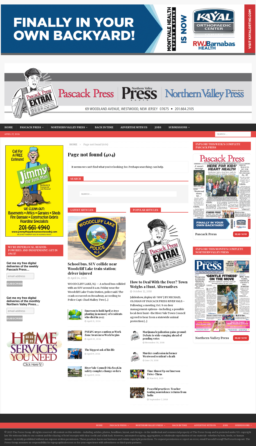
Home (8, 127)
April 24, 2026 (79, 278)
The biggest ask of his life (100, 349)
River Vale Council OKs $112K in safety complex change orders (103, 369)
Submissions (178, 127)
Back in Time (104, 127)
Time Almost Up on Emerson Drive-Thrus (163, 372)
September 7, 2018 (159, 399)
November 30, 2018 (154, 342)
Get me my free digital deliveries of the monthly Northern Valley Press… (23, 301)
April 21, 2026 (94, 321)
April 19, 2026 (93, 354)
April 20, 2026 (94, 339)
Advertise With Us (134, 127)
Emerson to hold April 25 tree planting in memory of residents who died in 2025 (103, 314)
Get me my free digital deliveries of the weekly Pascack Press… (22, 266)
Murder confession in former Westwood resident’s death (160, 354)
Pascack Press (30, 127)
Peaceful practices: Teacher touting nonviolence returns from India (166, 392)
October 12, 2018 (142, 291)
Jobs (158, 127)
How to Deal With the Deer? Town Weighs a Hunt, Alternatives (159, 284)
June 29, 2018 (151, 360)
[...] (106, 299)
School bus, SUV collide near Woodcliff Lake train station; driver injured (92, 268)
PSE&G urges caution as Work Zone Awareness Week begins (103, 333)
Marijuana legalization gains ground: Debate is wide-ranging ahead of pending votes (164, 335)
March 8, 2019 (156, 378)
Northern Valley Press (68, 127)
